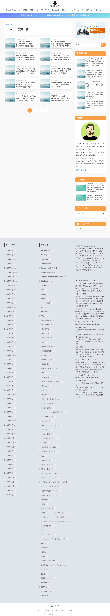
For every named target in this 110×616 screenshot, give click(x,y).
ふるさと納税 (48, 408)
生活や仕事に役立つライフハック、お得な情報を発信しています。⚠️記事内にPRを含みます (55, 15)
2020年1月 (11, 434)
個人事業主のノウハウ (51, 491)
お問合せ (47, 610)
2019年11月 (11, 442)
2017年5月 (11, 495)
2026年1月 (11, 268)
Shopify (46, 390)
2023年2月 (11, 351)
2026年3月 (11, 259)
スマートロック (49, 416)
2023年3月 (11, 346)
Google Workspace (13, 10)
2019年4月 (11, 464)
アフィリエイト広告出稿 (52, 486)
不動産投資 (47, 460)
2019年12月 (11, 438)
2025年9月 (11, 285)
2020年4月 (11, 421)
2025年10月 (11, 281)
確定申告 (46, 500)
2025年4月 (11, 307)
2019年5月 (11, 460)
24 (42, 110)
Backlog (45, 255)
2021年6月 (11, 381)
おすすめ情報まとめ (50, 403)
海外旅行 (46, 548)
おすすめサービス (50, 495)
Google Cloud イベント (50, 268)
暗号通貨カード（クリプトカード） (54, 565)
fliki (45, 373)
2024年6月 (11, 320)
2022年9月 (11, 360)
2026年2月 (11, 264)
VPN (32, 10)
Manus (64, 10)
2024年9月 (11, 316)
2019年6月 (11, 456)
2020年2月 (11, 429)
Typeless (46, 591)
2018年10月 (11, 486)
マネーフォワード (43, 10)
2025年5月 (11, 303)
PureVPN (47, 333)
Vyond (46, 395)
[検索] (103, 45)
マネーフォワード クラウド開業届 (55, 521)
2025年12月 (11, 272)
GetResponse (47, 264)
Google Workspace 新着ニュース (54, 277)
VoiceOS (46, 596)
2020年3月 (11, 425)
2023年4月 (11, 342)
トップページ (39, 610)
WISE (25, 10)
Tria (45, 570)
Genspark (55, 10)
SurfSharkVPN (48, 338)
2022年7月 (11, 364)
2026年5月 (11, 250)
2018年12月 (11, 477)
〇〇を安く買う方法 (50, 399)
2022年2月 (11, 373)
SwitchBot (47, 364)
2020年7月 (11, 408)
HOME (55, 606)
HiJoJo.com (99, 10)
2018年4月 (11, 491)
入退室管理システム (50, 438)
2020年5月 (11, 416)
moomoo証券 (47, 303)
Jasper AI (47, 377)
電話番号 (45, 583)
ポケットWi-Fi (48, 434)
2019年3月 (11, 469)
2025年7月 (11, 294)
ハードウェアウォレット (52, 425)
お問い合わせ (81, 170)
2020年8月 (11, 403)
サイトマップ (56, 610)
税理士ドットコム (48, 578)
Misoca (45, 299)
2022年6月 (11, 368)
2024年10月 (11, 312)
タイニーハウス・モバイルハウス (55, 539)
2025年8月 (11, 290)
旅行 (44, 543)
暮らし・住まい (49, 535)
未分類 (44, 574)
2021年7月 (11, 377)
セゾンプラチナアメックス (53, 473)
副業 (45, 504)
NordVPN (47, 329)
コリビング (47, 530)
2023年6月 (11, 333)
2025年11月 (11, 277)
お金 (44, 456)
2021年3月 (11, 386)
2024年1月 (11, 329)
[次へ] (47, 110)
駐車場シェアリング (50, 451)
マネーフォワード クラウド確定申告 (56, 517)
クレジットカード (76, 10)
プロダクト (47, 430)
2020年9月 (11, 399)
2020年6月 (11, 412)
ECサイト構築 (48, 360)
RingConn (46, 312)
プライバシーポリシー (69, 610)
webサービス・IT (49, 368)
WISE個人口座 (48, 351)
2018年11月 (11, 482)
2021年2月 (11, 390)
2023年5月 (11, 338)
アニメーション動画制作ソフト (54, 412)
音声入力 (89, 10)
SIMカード (47, 552)
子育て (46, 443)
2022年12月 (11, 355)
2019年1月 (11, 473)
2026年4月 (11, 255)
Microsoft (47, 386)
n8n (43, 307)
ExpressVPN (48, 320)
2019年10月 (11, 447)
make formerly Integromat (52, 382)
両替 (45, 556)
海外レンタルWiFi (50, 561)
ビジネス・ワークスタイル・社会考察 (55, 482)
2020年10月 (11, 394)
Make (44, 290)
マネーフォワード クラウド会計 (54, 513)
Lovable (45, 285)
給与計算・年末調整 (50, 447)
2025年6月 (11, 299)
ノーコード (47, 421)
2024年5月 (11, 325)
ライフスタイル (48, 526)
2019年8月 (11, 451)
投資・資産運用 (49, 465)
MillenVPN (47, 325)
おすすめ (45, 355)
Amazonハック (47, 250)
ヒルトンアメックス (50, 478)
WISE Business (49, 347)
